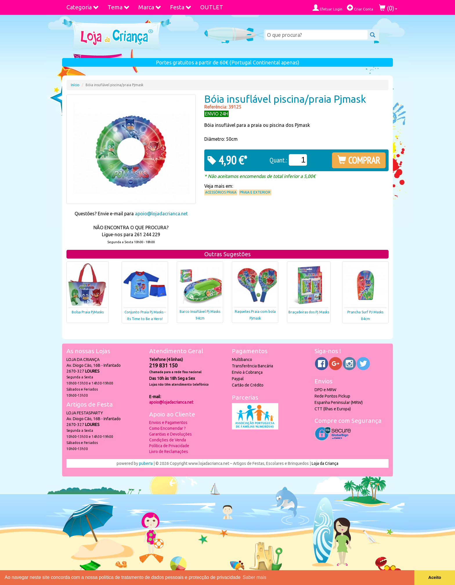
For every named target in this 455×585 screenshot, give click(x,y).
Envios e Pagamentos (168, 422)
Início (75, 85)
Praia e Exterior (255, 192)
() (388, 8)
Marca (149, 7)
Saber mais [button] (254, 577)
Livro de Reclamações (168, 451)
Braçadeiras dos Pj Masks (308, 312)
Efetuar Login (327, 7)
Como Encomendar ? (167, 428)
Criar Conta (360, 7)
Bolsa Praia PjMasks (88, 312)
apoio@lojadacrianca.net (161, 213)
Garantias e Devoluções (170, 434)
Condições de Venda (167, 440)
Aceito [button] (434, 577)
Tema (119, 7)
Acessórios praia (220, 192)
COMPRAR (358, 160)
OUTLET (211, 7)
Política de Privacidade (169, 445)
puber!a (146, 463)
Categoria (82, 7)
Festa (181, 7)
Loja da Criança (325, 463)
